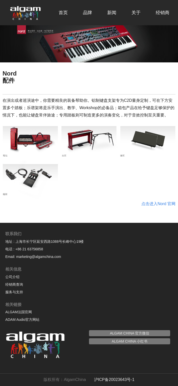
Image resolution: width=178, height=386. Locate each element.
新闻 (111, 12)
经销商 (162, 12)
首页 (63, 12)
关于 (136, 12)
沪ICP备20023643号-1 (114, 379)
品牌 (87, 12)
